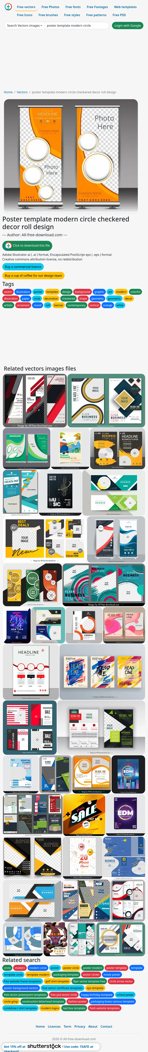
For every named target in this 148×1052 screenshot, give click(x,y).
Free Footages (97, 7)
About (92, 1026)
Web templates (125, 7)
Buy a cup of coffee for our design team (33, 275)
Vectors (22, 92)
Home (8, 92)
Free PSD (119, 15)
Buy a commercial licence (23, 267)
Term (67, 1026)
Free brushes (48, 15)
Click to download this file (27, 245)
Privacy (79, 1026)
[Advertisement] (74, 61)
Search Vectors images (23, 25)
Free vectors (26, 7)
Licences (54, 1026)
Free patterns (96, 15)
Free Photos (50, 7)
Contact (106, 1026)
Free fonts (73, 7)
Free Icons (24, 15)
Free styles (72, 15)
